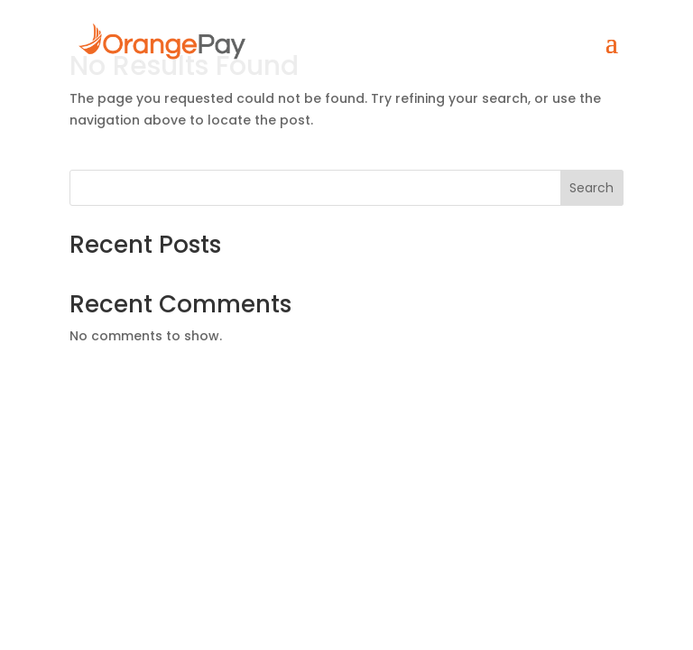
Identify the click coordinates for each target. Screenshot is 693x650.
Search (591, 188)
